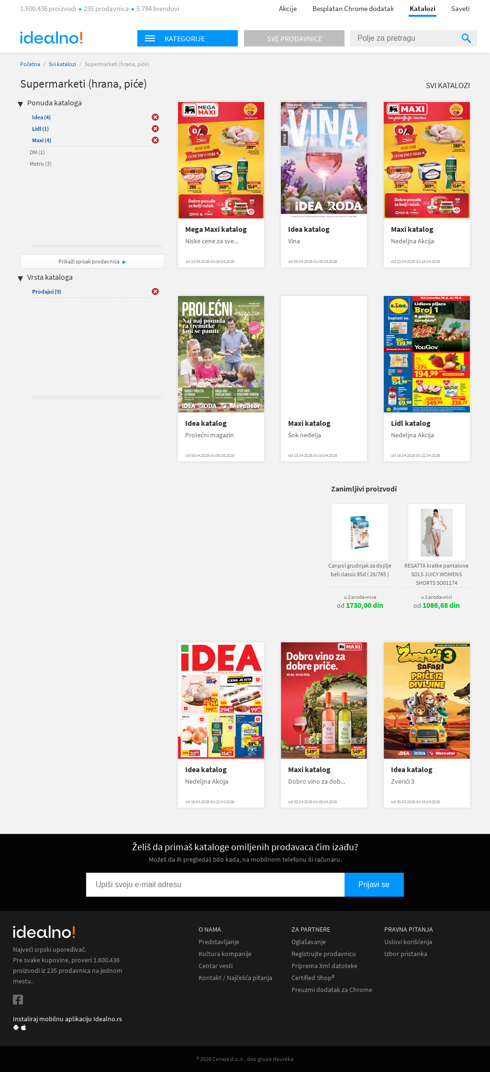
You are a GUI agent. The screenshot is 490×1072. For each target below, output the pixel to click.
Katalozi (422, 8)
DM (37, 152)
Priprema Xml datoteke (324, 966)
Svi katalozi (62, 64)
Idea (41, 117)
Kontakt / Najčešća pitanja (235, 978)
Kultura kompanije (225, 954)
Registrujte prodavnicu (323, 954)
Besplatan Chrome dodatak (353, 8)
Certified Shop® (312, 978)
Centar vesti (216, 966)
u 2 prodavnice (360, 596)
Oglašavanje (308, 942)
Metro (41, 163)
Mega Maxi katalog (216, 229)
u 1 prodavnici (436, 596)
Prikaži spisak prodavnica (89, 261)
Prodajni (46, 291)
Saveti (460, 8)
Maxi (41, 140)
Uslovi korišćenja (408, 942)
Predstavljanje (219, 942)
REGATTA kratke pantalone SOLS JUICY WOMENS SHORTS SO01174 (436, 574)
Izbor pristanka (405, 954)
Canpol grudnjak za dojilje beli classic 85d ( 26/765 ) (359, 570)
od (360, 605)
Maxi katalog (412, 229)
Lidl (40, 128)
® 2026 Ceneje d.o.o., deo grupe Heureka (245, 1058)
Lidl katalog (411, 423)
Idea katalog (309, 229)
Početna (30, 64)
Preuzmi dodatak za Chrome (331, 990)
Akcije (288, 8)
